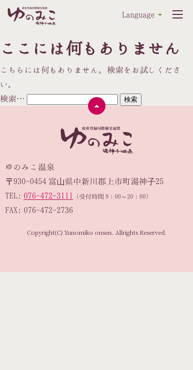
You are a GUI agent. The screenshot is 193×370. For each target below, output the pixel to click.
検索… (12, 99)
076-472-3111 (48, 196)
